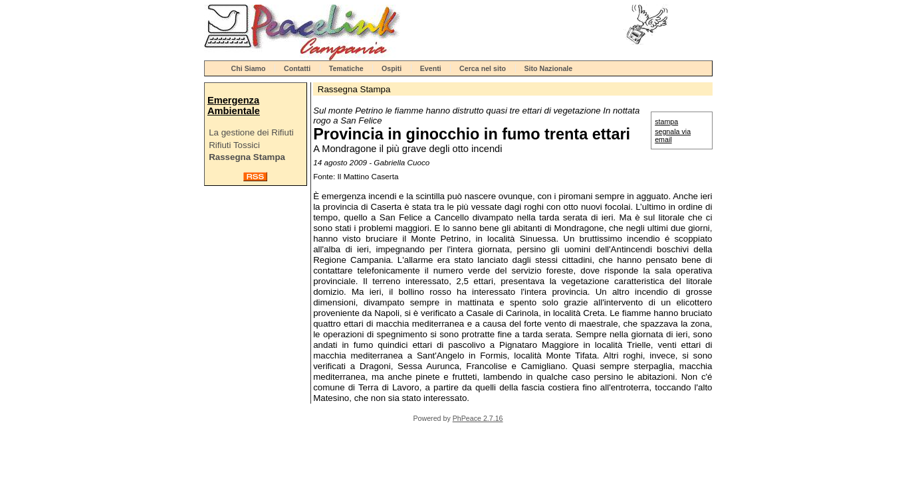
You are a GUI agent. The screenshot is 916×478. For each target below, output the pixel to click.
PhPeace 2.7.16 (478, 418)
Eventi (430, 68)
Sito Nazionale (548, 68)
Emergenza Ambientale (233, 105)
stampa (666, 121)
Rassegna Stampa (247, 157)
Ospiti (391, 68)
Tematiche (346, 68)
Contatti (297, 68)
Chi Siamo (248, 68)
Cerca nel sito (482, 68)
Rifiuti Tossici (234, 145)
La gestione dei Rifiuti (251, 132)
